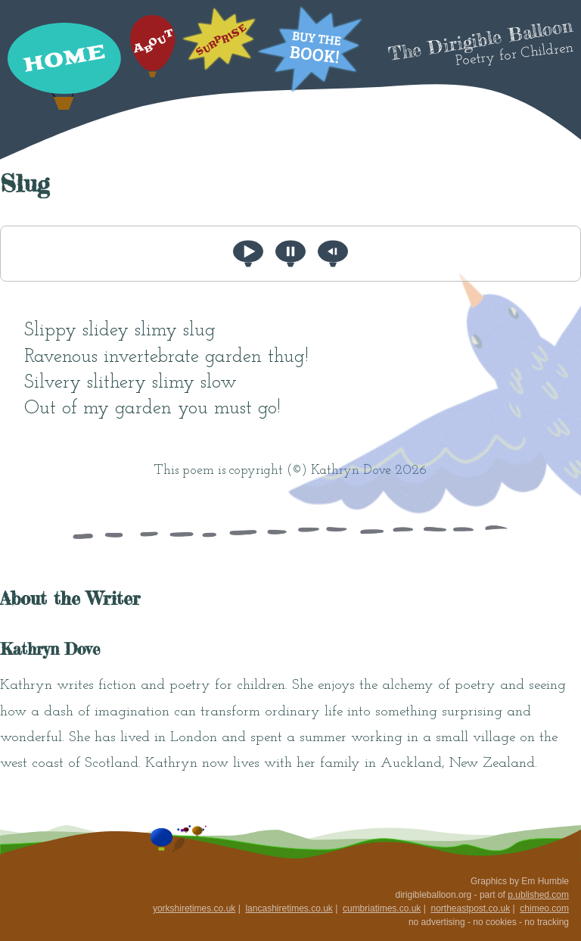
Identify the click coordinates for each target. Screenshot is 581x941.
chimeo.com (544, 908)
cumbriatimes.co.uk (382, 908)
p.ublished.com (538, 895)
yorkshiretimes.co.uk (194, 908)
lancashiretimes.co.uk (288, 908)
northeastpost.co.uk (470, 908)
